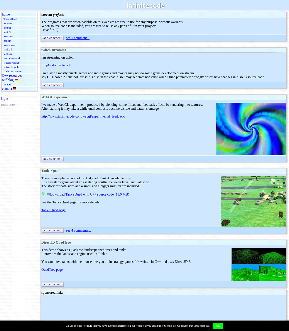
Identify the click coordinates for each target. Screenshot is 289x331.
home (6, 14)
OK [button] (218, 325)
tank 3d (7, 49)
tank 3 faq (8, 36)
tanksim (7, 53)
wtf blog (8, 80)
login (4, 99)
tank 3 (6, 32)
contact (7, 88)
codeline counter (12, 71)
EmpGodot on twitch (56, 65)
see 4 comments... (78, 230)
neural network (11, 58)
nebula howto (10, 45)
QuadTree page (52, 269)
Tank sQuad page (53, 210)
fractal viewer (11, 62)
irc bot (7, 27)
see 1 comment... (78, 38)
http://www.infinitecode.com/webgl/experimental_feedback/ (83, 116)
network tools (11, 67)
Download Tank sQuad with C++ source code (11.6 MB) (85, 194)
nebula (7, 40)
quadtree (8, 23)
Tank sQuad (10, 19)
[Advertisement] (120, 308)
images (7, 84)
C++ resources (12, 75)
